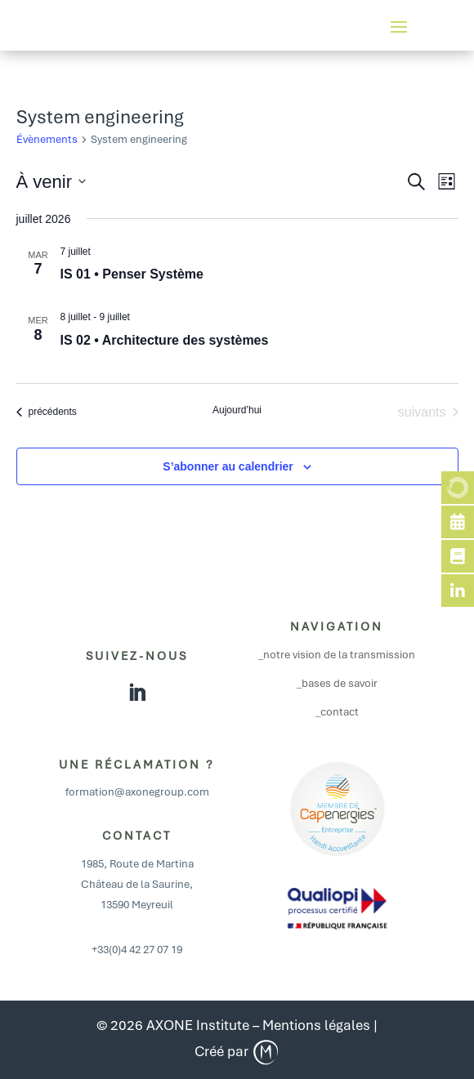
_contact (337, 712)
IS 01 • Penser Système (131, 274)
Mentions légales (316, 1025)
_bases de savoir (337, 683)
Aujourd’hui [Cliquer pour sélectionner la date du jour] (237, 410)
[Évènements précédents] (46, 412)
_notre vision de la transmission (336, 655)
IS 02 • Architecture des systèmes (164, 340)
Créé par (237, 1051)
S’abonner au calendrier (228, 466)
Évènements (47, 139)
